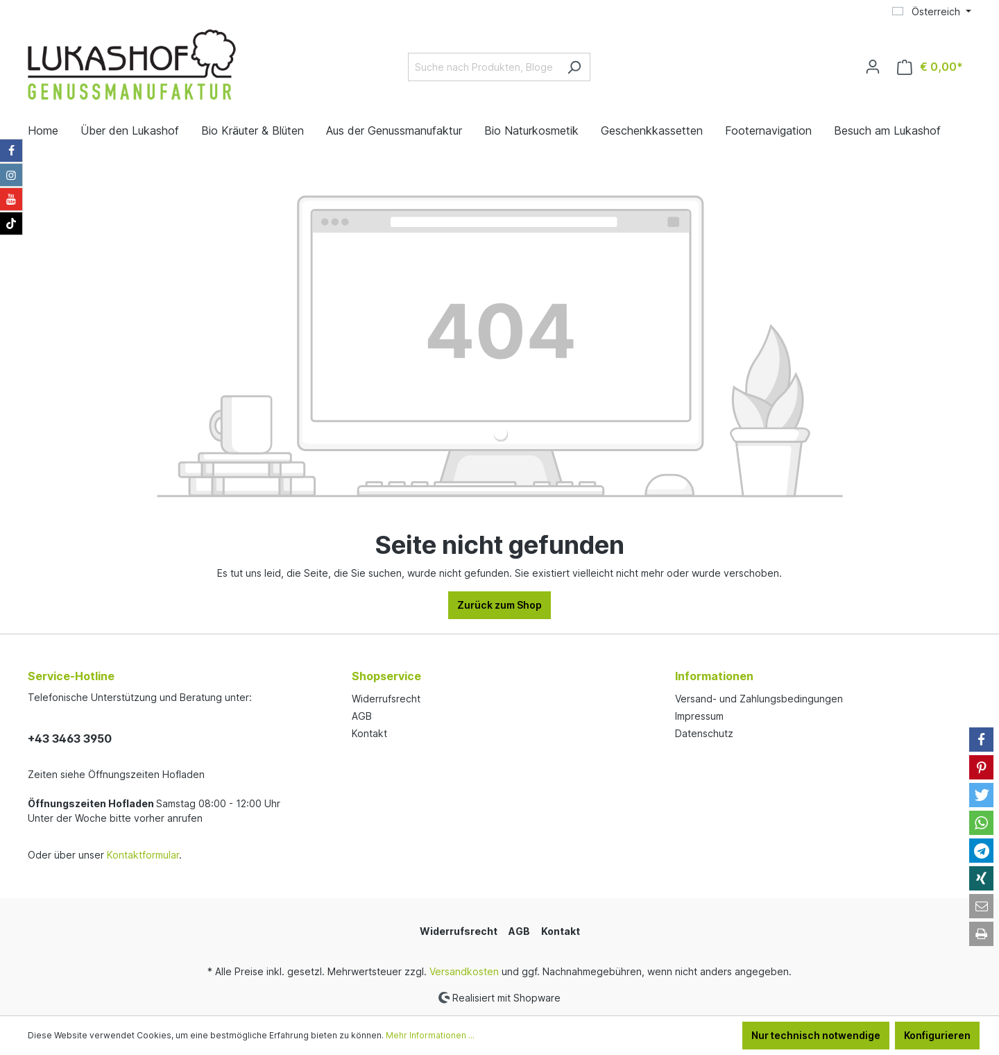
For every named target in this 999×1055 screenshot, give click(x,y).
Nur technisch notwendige (815, 1035)
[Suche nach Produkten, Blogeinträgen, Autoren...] (483, 67)
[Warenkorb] (930, 67)
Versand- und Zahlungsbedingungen (759, 698)
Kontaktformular (143, 855)
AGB (362, 716)
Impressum (699, 716)
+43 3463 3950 (70, 738)
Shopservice (386, 676)
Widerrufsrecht (386, 698)
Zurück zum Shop (499, 605)
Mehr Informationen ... (430, 1035)
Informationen (714, 676)
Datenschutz (704, 733)
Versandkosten (464, 971)
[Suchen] (574, 67)
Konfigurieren (937, 1035)
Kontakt (369, 733)
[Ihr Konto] (873, 66)
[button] (981, 739)
